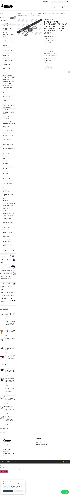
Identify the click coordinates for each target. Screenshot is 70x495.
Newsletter (4, 428)
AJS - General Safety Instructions (10, 455)
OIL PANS (5, 32)
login (1, 432)
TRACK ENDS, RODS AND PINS (9, 203)
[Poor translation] (5, 471)
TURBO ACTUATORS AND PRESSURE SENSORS (8, 95)
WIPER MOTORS (6, 118)
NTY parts (3, 20)
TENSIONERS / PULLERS (8, 166)
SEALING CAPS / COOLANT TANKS (8, 35)
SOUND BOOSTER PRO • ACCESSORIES (6, 255)
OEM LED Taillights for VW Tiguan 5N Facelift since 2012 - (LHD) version (10, 357)
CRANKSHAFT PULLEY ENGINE (9, 213)
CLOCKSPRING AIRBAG (7, 75)
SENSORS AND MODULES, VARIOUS (8, 61)
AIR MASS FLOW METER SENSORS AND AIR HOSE (8, 127)
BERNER (3, 301)
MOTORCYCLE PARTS (6, 283)
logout (4, 432)
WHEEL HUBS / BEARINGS (8, 183)
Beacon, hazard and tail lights (7, 295)
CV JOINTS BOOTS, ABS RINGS (8, 195)
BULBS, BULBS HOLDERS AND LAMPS (9, 113)
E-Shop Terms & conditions (42, 447)
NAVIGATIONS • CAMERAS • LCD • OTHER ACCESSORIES (8, 277)
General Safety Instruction (10, 453)
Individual (3, 304)
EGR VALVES (5, 109)
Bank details (38, 442)
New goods (3, 364)
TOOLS (2, 262)
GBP (47, 1)
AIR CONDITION (6, 55)
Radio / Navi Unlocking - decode (8, 292)
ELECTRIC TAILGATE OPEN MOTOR (8, 251)
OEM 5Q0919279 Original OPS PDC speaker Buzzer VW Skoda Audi (10, 348)
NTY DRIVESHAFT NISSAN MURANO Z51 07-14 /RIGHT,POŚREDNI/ (10, 390)
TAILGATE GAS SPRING (7, 248)
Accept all (8, 491)
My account (57, 7)
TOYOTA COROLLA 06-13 (8, 205)
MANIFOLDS (5, 43)
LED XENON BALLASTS (7, 241)
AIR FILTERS (5, 158)
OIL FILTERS (5, 90)
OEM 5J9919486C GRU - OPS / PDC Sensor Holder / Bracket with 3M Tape (10, 323)
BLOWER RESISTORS (7, 132)
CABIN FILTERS (6, 161)
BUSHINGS (5, 151)
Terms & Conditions (41, 444)
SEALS (4, 142)
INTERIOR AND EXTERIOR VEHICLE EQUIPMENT (8, 145)
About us (38, 438)
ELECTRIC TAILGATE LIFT (6, 273)
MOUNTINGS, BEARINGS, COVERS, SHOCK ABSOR (8, 244)
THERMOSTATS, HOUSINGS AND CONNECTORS (8, 68)
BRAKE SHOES (6, 176)
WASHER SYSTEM (6, 116)
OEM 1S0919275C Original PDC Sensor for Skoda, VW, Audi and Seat (10, 315)
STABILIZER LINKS (6, 227)
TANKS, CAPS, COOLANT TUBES (8, 39)
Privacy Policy (7, 449)
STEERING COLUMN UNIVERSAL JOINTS (7, 219)
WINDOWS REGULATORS (8, 130)
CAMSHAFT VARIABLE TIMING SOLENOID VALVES (9, 106)
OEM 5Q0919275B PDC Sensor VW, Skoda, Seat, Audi (10, 340)
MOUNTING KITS (6, 153)
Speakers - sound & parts (6, 259)
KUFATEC (3, 289)
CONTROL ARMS (6, 236)
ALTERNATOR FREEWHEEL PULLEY (8, 136)
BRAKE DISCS (5, 168)
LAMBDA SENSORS (7, 139)
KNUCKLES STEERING (7, 239)
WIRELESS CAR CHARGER (6, 270)
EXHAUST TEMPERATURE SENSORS (8, 100)
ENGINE (4, 210)
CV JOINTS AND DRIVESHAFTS (6, 191)
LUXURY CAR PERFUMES (6, 286)
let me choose (16, 487)
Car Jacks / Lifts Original (6, 298)
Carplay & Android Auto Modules (8, 281)
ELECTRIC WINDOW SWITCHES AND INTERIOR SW (9, 78)
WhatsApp (65, 492)
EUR (44, 1)
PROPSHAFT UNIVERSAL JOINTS (8, 187)
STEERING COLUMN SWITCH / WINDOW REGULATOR (9, 82)
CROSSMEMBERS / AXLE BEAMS (8, 233)
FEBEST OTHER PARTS (7, 25)
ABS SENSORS (6, 171)
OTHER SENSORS (6, 64)
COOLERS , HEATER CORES (8, 53)
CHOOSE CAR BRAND (5, 17)
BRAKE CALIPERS (6, 178)
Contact (38, 440)
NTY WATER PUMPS (7, 58)
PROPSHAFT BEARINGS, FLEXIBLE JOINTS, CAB (8, 86)
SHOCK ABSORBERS (7, 23)
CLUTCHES (5, 198)
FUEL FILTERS (5, 156)
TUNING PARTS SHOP (5, 265)
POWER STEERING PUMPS (8, 222)
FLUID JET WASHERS (7, 103)
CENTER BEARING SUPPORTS (9, 148)
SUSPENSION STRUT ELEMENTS (7, 29)
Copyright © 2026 (9, 461)
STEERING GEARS (6, 224)
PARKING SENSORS (7, 121)
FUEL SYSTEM (5, 48)
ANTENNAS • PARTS (5, 268)
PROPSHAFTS (6, 200)
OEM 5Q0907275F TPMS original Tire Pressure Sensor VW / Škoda (10, 331)
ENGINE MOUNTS (6, 229)
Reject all (18, 491)
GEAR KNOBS (5, 163)
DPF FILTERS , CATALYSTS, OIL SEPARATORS (9, 72)
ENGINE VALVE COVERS (7, 50)
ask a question (49, 62)
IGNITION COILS (6, 92)
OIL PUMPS (5, 45)
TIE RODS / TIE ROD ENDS (8, 215)
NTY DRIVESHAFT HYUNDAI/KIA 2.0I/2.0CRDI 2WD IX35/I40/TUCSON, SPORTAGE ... (9, 419)
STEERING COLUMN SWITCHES (9, 123)
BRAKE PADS (5, 173)
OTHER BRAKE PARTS (7, 181)
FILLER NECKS (5, 208)
